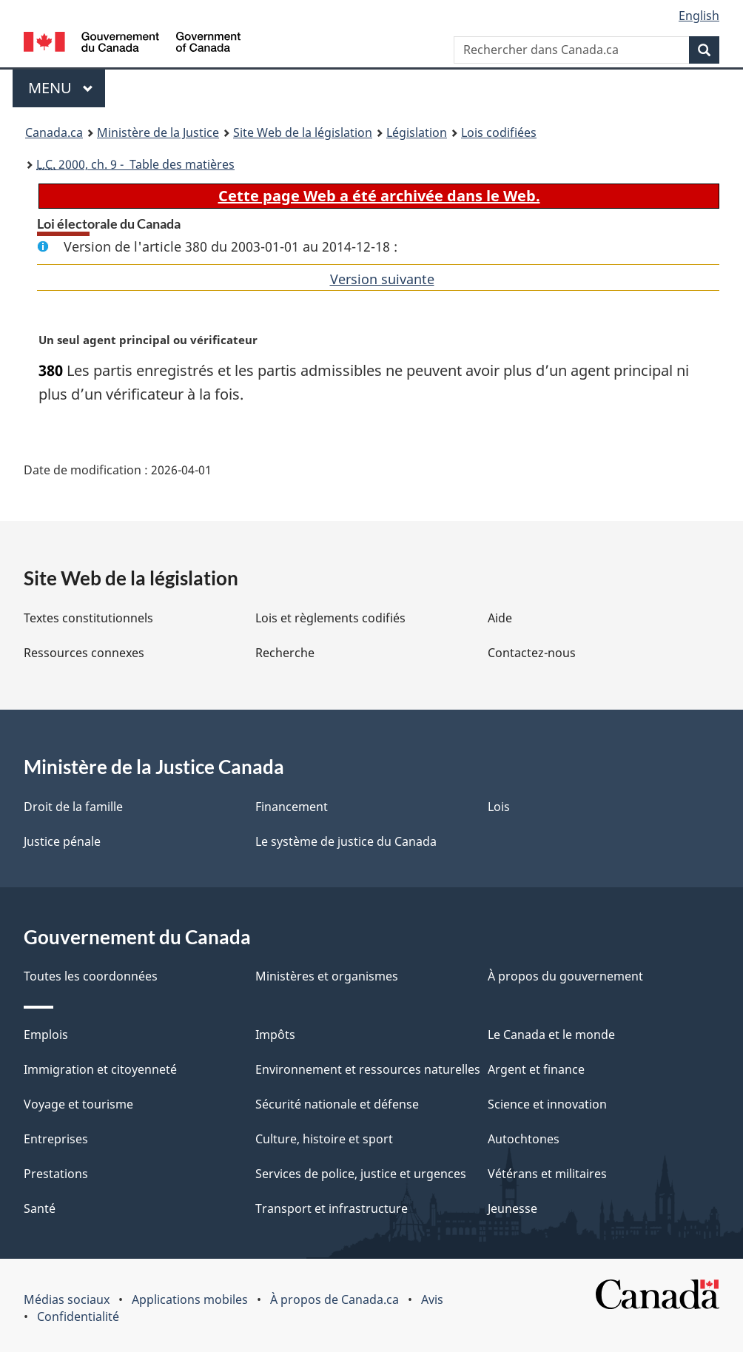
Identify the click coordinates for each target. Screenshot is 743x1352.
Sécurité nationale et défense (337, 1104)
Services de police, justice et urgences (360, 1174)
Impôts (275, 1034)
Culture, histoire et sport (324, 1139)
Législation (416, 132)
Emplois (46, 1034)
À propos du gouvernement (565, 976)
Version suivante (382, 279)
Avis (432, 1299)
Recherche (285, 653)
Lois (499, 806)
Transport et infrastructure (331, 1208)
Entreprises (56, 1139)
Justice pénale (62, 841)
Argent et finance (536, 1069)
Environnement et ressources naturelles (367, 1069)
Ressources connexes (84, 653)
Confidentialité (78, 1316)
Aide (500, 618)
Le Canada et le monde (551, 1034)
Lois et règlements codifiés (330, 618)
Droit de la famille (73, 806)
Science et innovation (547, 1104)
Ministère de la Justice (158, 132)
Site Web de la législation (302, 132)
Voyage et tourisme (78, 1104)
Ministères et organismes (326, 976)
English (699, 15)
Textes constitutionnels (88, 618)
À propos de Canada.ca (334, 1299)
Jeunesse (512, 1208)
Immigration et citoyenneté (100, 1069)
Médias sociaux (67, 1299)
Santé (40, 1208)
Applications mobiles (190, 1299)
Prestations (56, 1174)
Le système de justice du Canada (346, 841)
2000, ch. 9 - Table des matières (135, 164)
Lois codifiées (499, 132)
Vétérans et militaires (547, 1174)
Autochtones (523, 1139)
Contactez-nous (532, 653)
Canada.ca (54, 132)
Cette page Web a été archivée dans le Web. (379, 196)
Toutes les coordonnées (91, 976)
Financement (291, 806)
